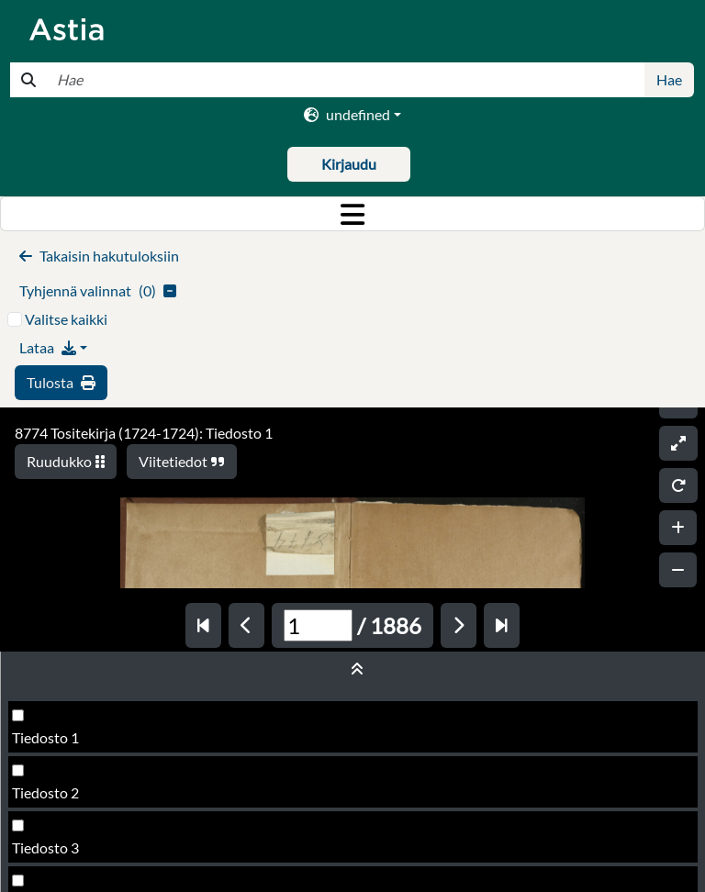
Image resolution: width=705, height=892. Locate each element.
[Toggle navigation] (352, 213)
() (97, 290)
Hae (669, 79)
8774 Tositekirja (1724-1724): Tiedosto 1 (144, 432)
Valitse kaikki (66, 319)
